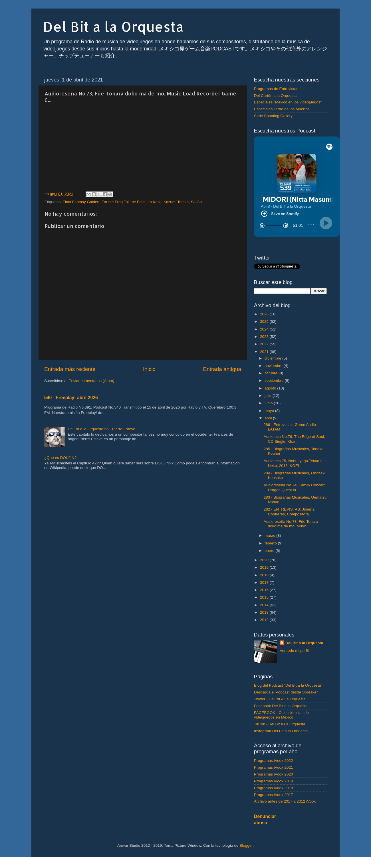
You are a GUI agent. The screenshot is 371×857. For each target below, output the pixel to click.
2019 (265, 567)
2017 (265, 582)
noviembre (274, 366)
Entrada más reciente (70, 369)
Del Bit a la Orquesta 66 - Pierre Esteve (101, 429)
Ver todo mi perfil (294, 650)
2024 (265, 329)
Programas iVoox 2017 (273, 795)
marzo (270, 535)
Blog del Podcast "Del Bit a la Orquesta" (288, 685)
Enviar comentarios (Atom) (91, 381)
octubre (272, 373)
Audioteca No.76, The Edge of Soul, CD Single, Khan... (294, 438)
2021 (265, 352)
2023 (265, 336)
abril (269, 418)
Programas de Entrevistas (276, 89)
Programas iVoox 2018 (273, 788)
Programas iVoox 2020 (273, 774)
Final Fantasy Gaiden (81, 202)
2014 (265, 605)
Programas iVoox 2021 (273, 767)
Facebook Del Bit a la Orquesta (281, 706)
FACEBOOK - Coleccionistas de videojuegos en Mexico (281, 715)
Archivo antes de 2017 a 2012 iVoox (285, 801)
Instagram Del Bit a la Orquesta (281, 731)
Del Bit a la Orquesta (113, 26)
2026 (265, 314)
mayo (270, 411)
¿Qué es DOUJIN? (60, 458)
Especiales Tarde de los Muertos (282, 109)
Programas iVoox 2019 (273, 781)
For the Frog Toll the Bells (124, 202)
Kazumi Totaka (176, 202)
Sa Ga (196, 202)
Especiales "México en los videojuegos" (288, 102)
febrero (271, 543)
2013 (265, 612)
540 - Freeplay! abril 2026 (71, 397)
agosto (271, 388)
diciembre (273, 358)
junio (269, 403)
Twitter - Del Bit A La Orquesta (280, 699)
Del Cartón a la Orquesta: (276, 95)
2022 (265, 344)
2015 (265, 597)
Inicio (149, 369)
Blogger (246, 845)
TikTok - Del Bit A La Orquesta (279, 724)
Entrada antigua (222, 369)
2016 (265, 590)
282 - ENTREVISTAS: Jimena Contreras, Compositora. (289, 511)
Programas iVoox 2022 (273, 760)
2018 (265, 575)
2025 (265, 321)
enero (270, 550)
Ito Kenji (155, 202)
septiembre (275, 380)
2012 (265, 620)
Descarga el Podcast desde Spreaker (286, 692)
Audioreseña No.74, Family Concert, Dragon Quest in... (295, 487)
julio (269, 395)
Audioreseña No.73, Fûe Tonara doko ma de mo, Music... (291, 523)
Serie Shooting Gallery (273, 116)
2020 (265, 560)
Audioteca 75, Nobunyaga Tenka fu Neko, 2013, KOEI (294, 463)
